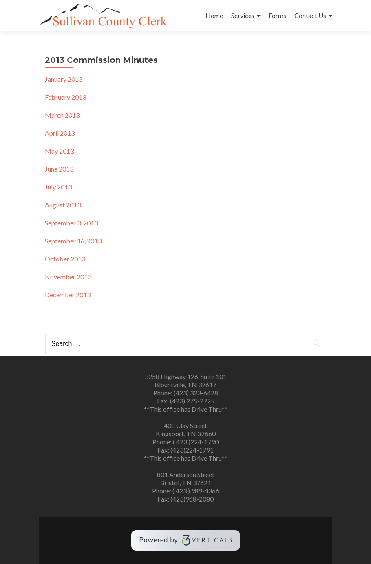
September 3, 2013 (71, 223)
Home (214, 15)
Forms (277, 15)
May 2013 (59, 151)
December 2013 (68, 295)
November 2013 (68, 277)
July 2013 (58, 187)
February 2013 (65, 97)
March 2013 (62, 115)
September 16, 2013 (73, 241)
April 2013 (60, 133)
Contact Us (310, 15)
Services (242, 15)
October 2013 (65, 259)
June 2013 (59, 169)
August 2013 (63, 205)
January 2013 (63, 79)
